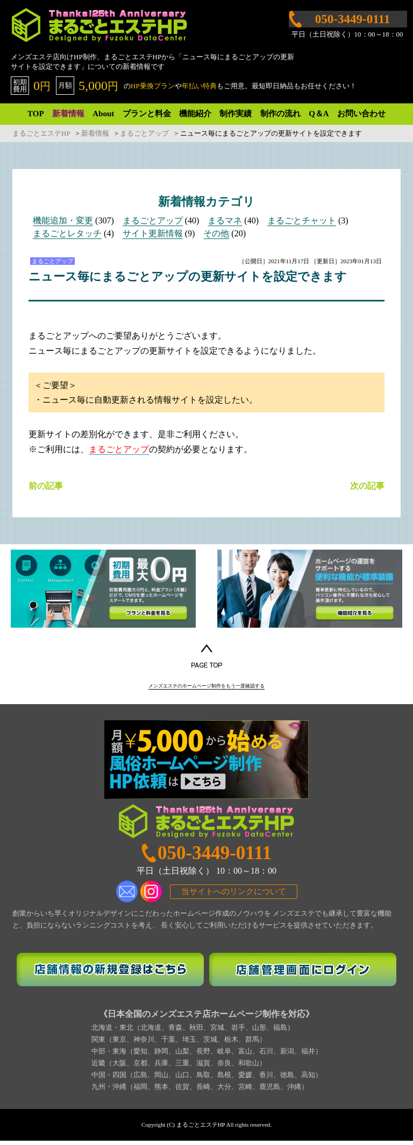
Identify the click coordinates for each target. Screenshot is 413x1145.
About (103, 113)
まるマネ (225, 220)
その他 (216, 233)
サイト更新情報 (153, 233)
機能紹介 (195, 113)
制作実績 (235, 113)
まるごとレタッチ (67, 233)
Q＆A (319, 113)
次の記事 (367, 486)
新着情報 (68, 113)
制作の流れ (280, 113)
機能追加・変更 (63, 220)
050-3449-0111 (215, 857)
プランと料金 (147, 113)
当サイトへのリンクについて (233, 895)
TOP (35, 113)
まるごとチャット (301, 220)
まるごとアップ (153, 220)
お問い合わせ (361, 113)
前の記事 (46, 486)
